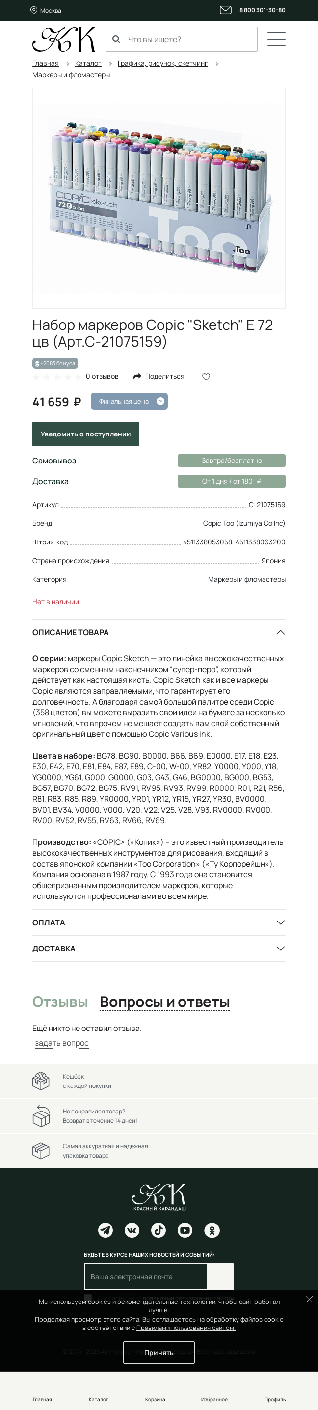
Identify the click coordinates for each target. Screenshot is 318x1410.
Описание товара (70, 632)
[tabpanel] (159, 1036)
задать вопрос (62, 1042)
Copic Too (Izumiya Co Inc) (244, 523)
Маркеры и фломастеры (247, 579)
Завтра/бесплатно (232, 460)
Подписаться (220, 1276)
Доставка (54, 948)
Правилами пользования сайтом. (186, 1327)
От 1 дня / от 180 (219, 481)
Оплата (48, 922)
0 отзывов (102, 376)
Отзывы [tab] (60, 1002)
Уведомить (86, 433)
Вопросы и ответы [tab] (165, 1002)
